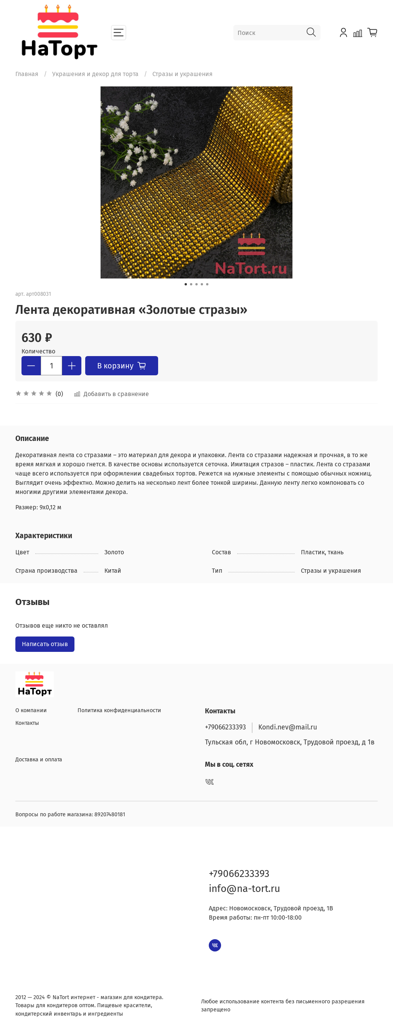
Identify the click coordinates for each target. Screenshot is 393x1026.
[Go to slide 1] (186, 284)
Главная (26, 74)
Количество (38, 351)
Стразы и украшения (182, 74)
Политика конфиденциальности (119, 710)
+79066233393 (225, 727)
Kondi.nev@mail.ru (287, 727)
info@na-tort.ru (244, 889)
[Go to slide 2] (191, 284)
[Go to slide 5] (207, 284)
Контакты (27, 723)
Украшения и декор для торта (95, 74)
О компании (31, 710)
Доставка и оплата (38, 759)
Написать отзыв (45, 644)
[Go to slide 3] (196, 284)
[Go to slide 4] (202, 284)
